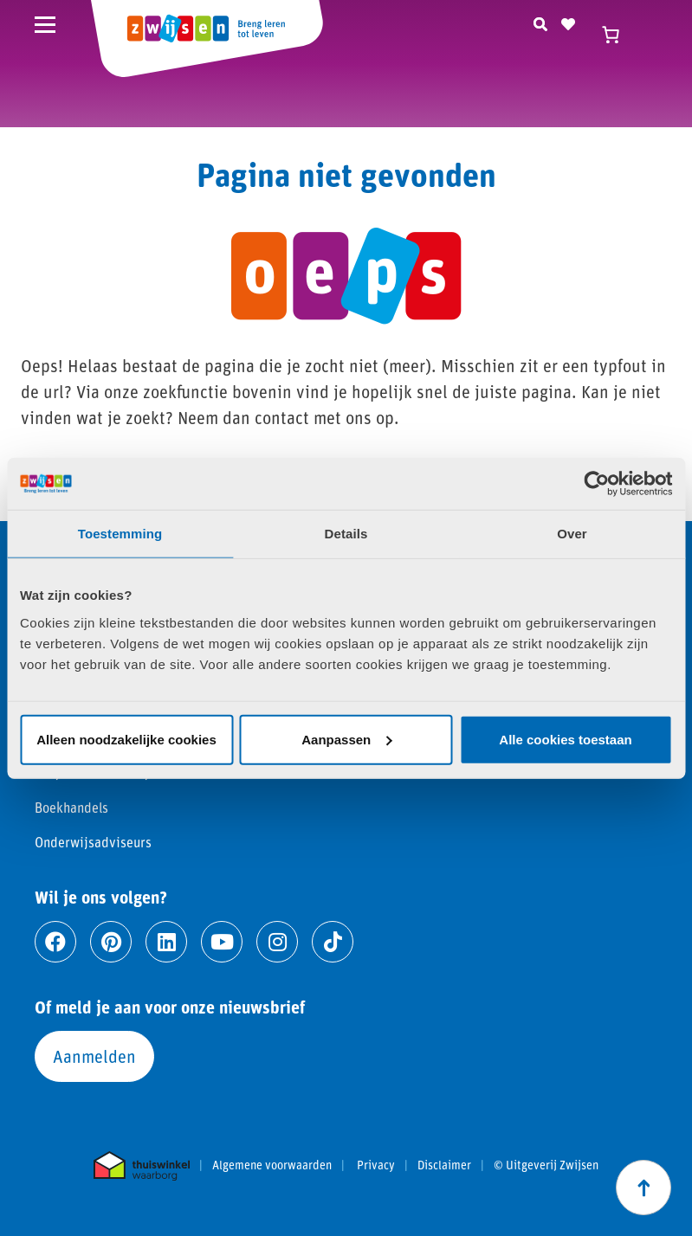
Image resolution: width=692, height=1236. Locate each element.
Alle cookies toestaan (565, 738)
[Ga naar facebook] (55, 941)
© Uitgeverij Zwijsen (546, 1165)
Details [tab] (346, 533)
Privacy (376, 1165)
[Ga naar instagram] (277, 941)
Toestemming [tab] (120, 533)
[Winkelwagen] (618, 35)
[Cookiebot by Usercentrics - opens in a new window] (596, 484)
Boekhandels (71, 807)
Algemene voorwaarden (272, 1165)
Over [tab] (572, 533)
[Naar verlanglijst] (568, 22)
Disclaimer (444, 1165)
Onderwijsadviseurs (93, 842)
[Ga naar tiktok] (332, 941)
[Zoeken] (540, 22)
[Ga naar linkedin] (166, 941)
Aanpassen (346, 738)
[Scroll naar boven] (643, 1187)
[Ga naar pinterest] (111, 941)
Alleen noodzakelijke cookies (126, 738)
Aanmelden (94, 1056)
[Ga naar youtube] (222, 941)
